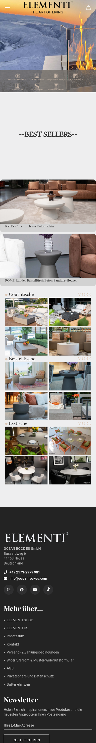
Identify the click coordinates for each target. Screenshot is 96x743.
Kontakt (13, 644)
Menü (7, 7)
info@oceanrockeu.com (25, 578)
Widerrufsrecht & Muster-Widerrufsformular (40, 660)
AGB (10, 668)
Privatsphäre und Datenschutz (30, 676)
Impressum (15, 636)
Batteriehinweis (19, 684)
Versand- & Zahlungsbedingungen (33, 652)
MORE (84, 294)
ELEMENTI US (17, 628)
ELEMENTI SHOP (20, 620)
